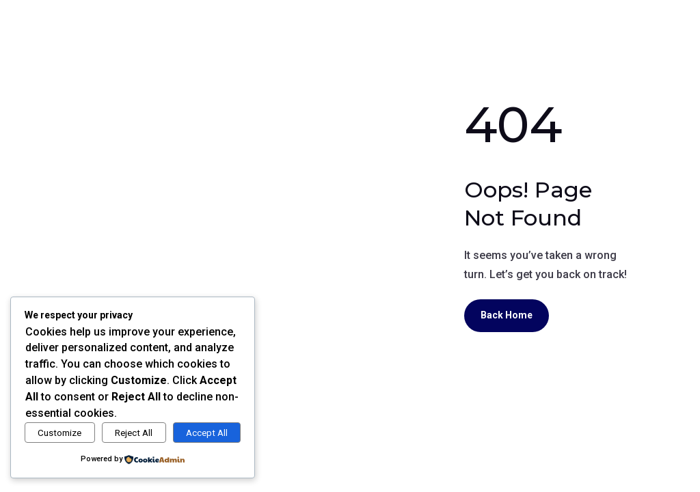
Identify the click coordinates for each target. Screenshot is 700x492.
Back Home (507, 315)
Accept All (207, 433)
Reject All (133, 433)
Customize (59, 433)
